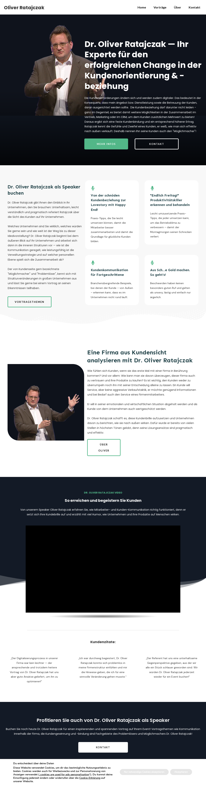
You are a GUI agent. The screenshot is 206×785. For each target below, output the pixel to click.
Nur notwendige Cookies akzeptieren (137, 772)
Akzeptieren (179, 772)
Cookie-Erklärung (47, 781)
